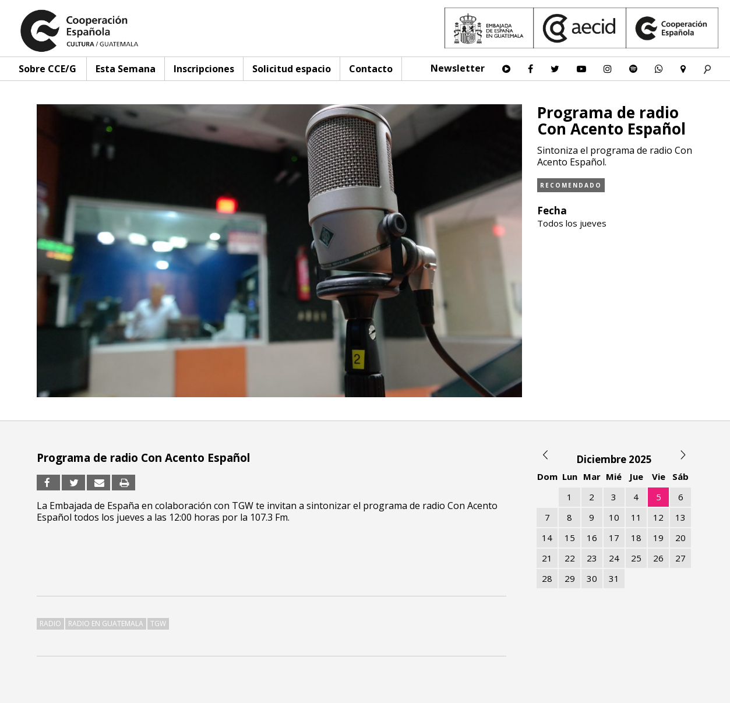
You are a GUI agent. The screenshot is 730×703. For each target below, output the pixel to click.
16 (592, 537)
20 (680, 537)
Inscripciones (204, 68)
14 (547, 537)
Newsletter (458, 68)
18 (636, 537)
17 (614, 537)
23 (592, 558)
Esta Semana (126, 68)
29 (570, 578)
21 (547, 558)
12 (658, 517)
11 (636, 517)
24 (614, 558)
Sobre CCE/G (47, 68)
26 (658, 558)
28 (547, 578)
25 (636, 558)
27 (680, 558)
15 (570, 537)
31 (614, 578)
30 (592, 578)
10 (614, 517)
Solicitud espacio (291, 68)
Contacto (371, 68)
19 (658, 537)
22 (570, 558)
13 (680, 517)
